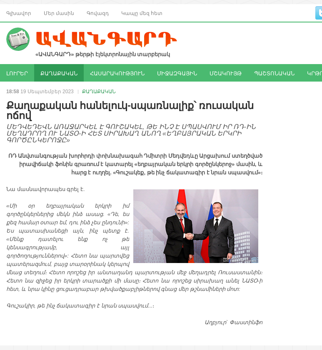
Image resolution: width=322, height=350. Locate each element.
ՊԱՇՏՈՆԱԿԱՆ (274, 73)
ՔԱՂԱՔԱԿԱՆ (58, 73)
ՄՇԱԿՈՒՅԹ (226, 73)
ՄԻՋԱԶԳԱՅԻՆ (177, 73)
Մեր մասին (59, 12)
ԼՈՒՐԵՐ (17, 73)
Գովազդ (98, 12)
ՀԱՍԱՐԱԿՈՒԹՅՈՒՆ (117, 73)
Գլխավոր (18, 12)
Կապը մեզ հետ (141, 12)
